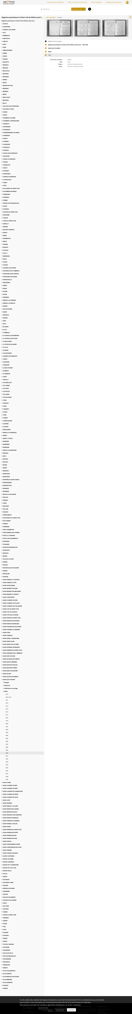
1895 (6, 768)
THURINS (5, 932)
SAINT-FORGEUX (7, 635)
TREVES (5, 941)
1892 (6, 759)
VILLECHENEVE (7, 973)
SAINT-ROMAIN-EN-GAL (10, 835)
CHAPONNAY (7, 126)
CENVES (5, 112)
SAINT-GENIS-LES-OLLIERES (11, 644)
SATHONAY (6, 879)
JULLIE (5, 329)
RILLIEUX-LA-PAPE (8, 559)
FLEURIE (5, 265)
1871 (6, 700)
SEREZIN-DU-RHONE (9, 888)
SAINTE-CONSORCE (8, 862)
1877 (6, 715)
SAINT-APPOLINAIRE (9, 585)
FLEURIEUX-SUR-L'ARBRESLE (11, 271)
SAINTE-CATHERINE (8, 856)
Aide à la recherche (46, 12)
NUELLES (5, 497)
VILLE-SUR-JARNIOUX (9, 970)
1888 (6, 747)
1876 (6, 712)
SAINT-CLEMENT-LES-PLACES (11, 603)
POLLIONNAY (7, 521)
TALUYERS (6, 906)
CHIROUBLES (6, 174)
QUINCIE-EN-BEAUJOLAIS (10, 547)
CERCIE (5, 115)
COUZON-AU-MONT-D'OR (10, 212)
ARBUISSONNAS (7, 50)
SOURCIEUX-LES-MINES (9, 900)
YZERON (5, 988)
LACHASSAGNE (7, 353)
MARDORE (6, 441)
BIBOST (5, 79)
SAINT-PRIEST (7, 826)
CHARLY (5, 138)
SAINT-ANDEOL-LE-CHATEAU (11, 579)
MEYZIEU (5, 459)
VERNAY (5, 968)
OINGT (5, 503)
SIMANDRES (6, 891)
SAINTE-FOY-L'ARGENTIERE (11, 865)
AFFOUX (5, 24)
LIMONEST (6, 409)
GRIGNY (5, 306)
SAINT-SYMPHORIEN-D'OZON (11, 844)
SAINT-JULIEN (7, 673)
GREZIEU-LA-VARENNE (9, 300)
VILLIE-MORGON (7, 982)
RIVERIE (5, 562)
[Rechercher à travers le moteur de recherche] (56, 9)
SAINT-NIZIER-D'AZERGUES (10, 818)
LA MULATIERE (7, 341)
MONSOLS (6, 471)
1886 (6, 741)
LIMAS (5, 406)
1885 (6, 738)
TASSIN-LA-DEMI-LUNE (9, 915)
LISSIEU (5, 412)
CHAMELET (6, 124)
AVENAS (5, 59)
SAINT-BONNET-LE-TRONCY (11, 594)
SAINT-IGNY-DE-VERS (9, 656)
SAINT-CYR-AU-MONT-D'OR (11, 609)
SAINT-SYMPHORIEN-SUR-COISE (12, 847)
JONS (4, 321)
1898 (6, 776)
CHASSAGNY (6, 144)
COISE (4, 185)
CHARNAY (6, 141)
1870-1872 (8, 697)
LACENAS (5, 350)
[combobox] (78, 9)
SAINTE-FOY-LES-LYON (9, 868)
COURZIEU (6, 209)
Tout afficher (50, 17)
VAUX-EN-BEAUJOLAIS (9, 956)
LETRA (5, 400)
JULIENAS (6, 326)
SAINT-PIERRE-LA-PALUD (10, 823)
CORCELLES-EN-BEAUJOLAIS (11, 203)
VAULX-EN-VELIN (8, 953)
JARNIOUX (6, 315)
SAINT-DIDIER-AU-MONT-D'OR (11, 618)
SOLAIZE (5, 894)
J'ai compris (71, 1010)
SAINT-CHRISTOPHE (8, 597)
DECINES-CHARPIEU (8, 229)
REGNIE (5, 556)
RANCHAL (6, 553)
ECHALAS (5, 250)
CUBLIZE (5, 218)
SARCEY (5, 876)
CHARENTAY (6, 135)
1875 (6, 709)
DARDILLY (6, 224)
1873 (6, 703)
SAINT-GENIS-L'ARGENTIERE (11, 638)
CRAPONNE (6, 215)
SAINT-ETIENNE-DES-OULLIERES (12, 626)
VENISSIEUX (6, 962)
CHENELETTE (6, 165)
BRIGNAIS (6, 88)
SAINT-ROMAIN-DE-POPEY (10, 832)
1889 (6, 750)
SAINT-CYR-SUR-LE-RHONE (10, 615)
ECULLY (5, 253)
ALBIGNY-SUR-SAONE (9, 29)
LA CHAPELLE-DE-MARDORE (11, 335)
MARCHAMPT (7, 429)
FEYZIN (5, 262)
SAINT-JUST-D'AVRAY (9, 679)
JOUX (4, 324)
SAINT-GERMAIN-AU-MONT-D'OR (12, 650)
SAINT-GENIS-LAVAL (9, 641)
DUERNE (5, 244)
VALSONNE (6, 947)
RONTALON (6, 573)
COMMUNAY (6, 194)
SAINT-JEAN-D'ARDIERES (10, 662)
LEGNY (5, 376)
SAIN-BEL (5, 576)
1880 (6, 723)
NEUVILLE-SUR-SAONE (9, 494)
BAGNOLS (6, 65)
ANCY (4, 44)
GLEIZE (5, 294)
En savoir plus (60, 1010)
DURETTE (5, 247)
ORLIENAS (6, 506)
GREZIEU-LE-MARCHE (9, 303)
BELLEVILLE (6, 71)
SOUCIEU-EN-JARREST (9, 897)
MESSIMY (5, 453)
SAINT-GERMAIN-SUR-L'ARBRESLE (12, 653)
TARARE (5, 912)
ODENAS (5, 500)
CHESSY (5, 168)
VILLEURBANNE (7, 979)
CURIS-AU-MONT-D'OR (9, 221)
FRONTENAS (6, 282)
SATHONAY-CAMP (8, 882)
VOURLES (5, 985)
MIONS (5, 465)
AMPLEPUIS (6, 38)
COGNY (5, 182)
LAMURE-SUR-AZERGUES (10, 356)
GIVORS (5, 291)
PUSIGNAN (6, 544)
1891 (6, 756)
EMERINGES (6, 256)
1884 (6, 735)
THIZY (4, 929)
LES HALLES (6, 391)
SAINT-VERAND (7, 850)
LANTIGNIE (6, 362)
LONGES (5, 418)
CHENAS (5, 162)
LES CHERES (6, 385)
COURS (5, 206)
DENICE (5, 232)
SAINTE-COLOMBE (8, 859)
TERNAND (6, 918)
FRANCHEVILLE (7, 279)
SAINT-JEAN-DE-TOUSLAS (10, 665)
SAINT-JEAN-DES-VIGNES (10, 668)
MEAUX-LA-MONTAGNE (9, 450)
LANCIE (5, 359)
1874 (6, 706)
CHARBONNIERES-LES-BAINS (11, 132)
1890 (6, 753)
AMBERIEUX (6, 35)
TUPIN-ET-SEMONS (8, 944)
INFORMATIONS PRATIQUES (114, 2)
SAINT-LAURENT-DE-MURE (10, 794)
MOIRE (5, 468)
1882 (6, 729)
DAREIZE (5, 226)
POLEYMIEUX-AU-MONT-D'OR (11, 518)
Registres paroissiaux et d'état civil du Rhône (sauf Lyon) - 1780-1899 (18, 21)
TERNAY (5, 920)
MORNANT (6, 491)
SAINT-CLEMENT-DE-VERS (10, 600)
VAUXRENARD (7, 959)
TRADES (5, 938)
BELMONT (6, 74)
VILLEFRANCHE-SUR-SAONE (11, 976)
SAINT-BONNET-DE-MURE (10, 588)
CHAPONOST (6, 129)
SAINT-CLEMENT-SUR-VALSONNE (12, 606)
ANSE (4, 47)
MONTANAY (6, 476)
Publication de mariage (11, 688)
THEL (4, 926)
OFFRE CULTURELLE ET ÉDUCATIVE (77, 2)
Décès (6, 691)
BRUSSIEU (6, 100)
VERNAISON (6, 965)
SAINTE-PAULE (7, 870)
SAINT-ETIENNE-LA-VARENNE (11, 629)
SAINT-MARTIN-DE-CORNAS (11, 809)
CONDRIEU (6, 197)
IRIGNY (5, 312)
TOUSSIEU (6, 935)
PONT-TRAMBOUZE (8, 529)
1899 (6, 779)
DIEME (5, 235)
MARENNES (6, 444)
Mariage (6, 682)
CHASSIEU (6, 150)
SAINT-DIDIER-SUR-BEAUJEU (11, 623)
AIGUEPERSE (6, 26)
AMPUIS (5, 41)
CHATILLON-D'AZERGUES (10, 153)
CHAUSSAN (6, 156)
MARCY (5, 435)
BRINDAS (5, 91)
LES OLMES (6, 394)
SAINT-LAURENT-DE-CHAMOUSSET (13, 791)
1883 (6, 732)
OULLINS (5, 509)
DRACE (5, 241)
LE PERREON (6, 373)
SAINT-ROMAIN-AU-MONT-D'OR (12, 829)
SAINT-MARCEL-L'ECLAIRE (10, 806)
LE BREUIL (6, 371)
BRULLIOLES (6, 97)
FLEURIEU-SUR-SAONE (9, 268)
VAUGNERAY (6, 950)
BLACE (5, 82)
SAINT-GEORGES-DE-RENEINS (11, 647)
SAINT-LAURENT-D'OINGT (10, 788)
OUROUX (5, 512)
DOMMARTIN (7, 238)
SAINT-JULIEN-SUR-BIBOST (10, 676)
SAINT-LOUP (6, 800)
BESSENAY (6, 76)
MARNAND (6, 447)
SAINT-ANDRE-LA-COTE (9, 582)
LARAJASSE (6, 365)
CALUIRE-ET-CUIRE (8, 109)
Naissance (7, 685)
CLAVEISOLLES (7, 179)
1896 (6, 771)
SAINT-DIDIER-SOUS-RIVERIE (11, 621)
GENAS (5, 285)
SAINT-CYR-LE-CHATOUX (10, 612)
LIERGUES (6, 403)
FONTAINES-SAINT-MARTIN (11, 274)
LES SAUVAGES (7, 397)
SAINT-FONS (6, 632)
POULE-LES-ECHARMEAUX (10, 538)
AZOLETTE (6, 62)
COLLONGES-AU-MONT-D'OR (11, 188)
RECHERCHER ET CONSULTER (55, 2)
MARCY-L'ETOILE (8, 438)
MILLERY (5, 462)
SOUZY (5, 903)
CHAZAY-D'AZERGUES (9, 159)
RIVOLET (5, 565)
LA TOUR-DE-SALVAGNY (10, 344)
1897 (6, 773)
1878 (6, 718)
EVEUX (5, 259)
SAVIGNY (5, 885)
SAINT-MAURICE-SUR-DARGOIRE (12, 815)
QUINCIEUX (6, 550)
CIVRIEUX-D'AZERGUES (9, 176)
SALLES (5, 873)
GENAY (5, 288)
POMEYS (5, 523)
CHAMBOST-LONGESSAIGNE (11, 121)
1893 (6, 762)
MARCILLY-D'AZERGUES (10, 432)
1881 (6, 726)
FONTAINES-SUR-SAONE (10, 276)
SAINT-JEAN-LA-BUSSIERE (10, 671)
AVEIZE (5, 56)
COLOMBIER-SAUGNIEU (10, 191)
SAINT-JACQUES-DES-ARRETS (11, 659)
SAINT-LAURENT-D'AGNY (10, 785)
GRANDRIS (6, 297)
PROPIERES (6, 541)
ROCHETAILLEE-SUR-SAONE (11, 568)
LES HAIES (6, 388)
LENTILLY (5, 379)
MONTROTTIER (7, 485)
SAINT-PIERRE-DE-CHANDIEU (11, 821)
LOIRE (4, 415)
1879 (6, 721)
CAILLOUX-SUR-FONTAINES (11, 106)
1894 (6, 765)
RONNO (5, 571)
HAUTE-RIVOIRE (7, 309)
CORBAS (5, 200)
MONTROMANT (7, 482)
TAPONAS (6, 909)
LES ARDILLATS (7, 382)
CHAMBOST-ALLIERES (9, 118)
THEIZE (5, 923)
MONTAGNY (6, 473)
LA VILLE (5, 347)
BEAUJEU (5, 68)
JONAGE (5, 318)
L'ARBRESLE (6, 332)
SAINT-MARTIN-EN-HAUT (10, 812)
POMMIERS (6, 526)
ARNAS (5, 53)
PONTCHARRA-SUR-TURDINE (11, 532)
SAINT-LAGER (7, 782)
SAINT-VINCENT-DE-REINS (10, 853)
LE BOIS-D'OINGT (8, 368)
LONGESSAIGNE (7, 421)
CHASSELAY (6, 147)
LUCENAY (6, 426)
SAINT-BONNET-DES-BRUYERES (12, 591)
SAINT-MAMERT (7, 803)
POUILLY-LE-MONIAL (9, 535)
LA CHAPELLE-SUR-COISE (10, 338)
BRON (4, 94)
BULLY (5, 103)
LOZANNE (6, 423)
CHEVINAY (6, 171)
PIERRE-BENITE (7, 515)
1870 (6, 694)
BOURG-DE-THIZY (8, 85)
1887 (6, 744)
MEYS (4, 456)
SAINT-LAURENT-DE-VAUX (10, 797)
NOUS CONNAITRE (96, 2)
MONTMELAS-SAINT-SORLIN (11, 479)
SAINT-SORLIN (7, 841)
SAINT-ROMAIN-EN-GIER (10, 838)
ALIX (4, 32)
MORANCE (6, 488)
